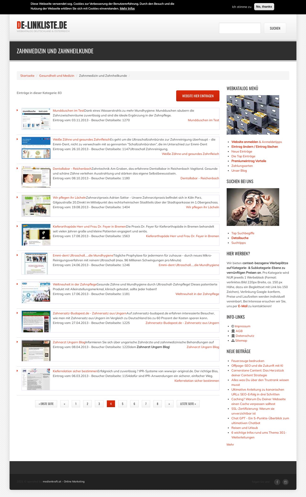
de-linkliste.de (42, 25)
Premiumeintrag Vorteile (248, 161)
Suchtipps (238, 243)
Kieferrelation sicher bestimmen (75, 371)
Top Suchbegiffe (242, 233)
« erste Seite (46, 404)
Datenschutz (245, 336)
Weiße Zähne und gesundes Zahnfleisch (81, 139)
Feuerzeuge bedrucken (247, 361)
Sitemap (241, 340)
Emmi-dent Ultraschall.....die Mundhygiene (83, 255)
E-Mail (242, 306)
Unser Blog (239, 170)
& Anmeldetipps (256, 142)
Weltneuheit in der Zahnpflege (75, 284)
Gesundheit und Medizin (56, 75)
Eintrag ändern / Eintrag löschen (254, 146)
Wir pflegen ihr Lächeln (69, 197)
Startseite (27, 75)
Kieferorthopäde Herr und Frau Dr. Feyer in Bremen (89, 226)
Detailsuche (239, 238)
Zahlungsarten (242, 166)
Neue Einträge (241, 151)
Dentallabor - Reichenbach (72, 168)
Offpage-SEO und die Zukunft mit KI (257, 365)
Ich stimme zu (241, 6)
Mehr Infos (127, 8)
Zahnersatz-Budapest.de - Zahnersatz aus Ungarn (89, 313)
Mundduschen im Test (68, 110)
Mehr (230, 444)
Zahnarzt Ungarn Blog (69, 342)
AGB (239, 331)
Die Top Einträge (243, 156)
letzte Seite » (188, 404)
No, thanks (264, 6)
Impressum (242, 326)
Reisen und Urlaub (244, 428)
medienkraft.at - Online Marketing (64, 481)
